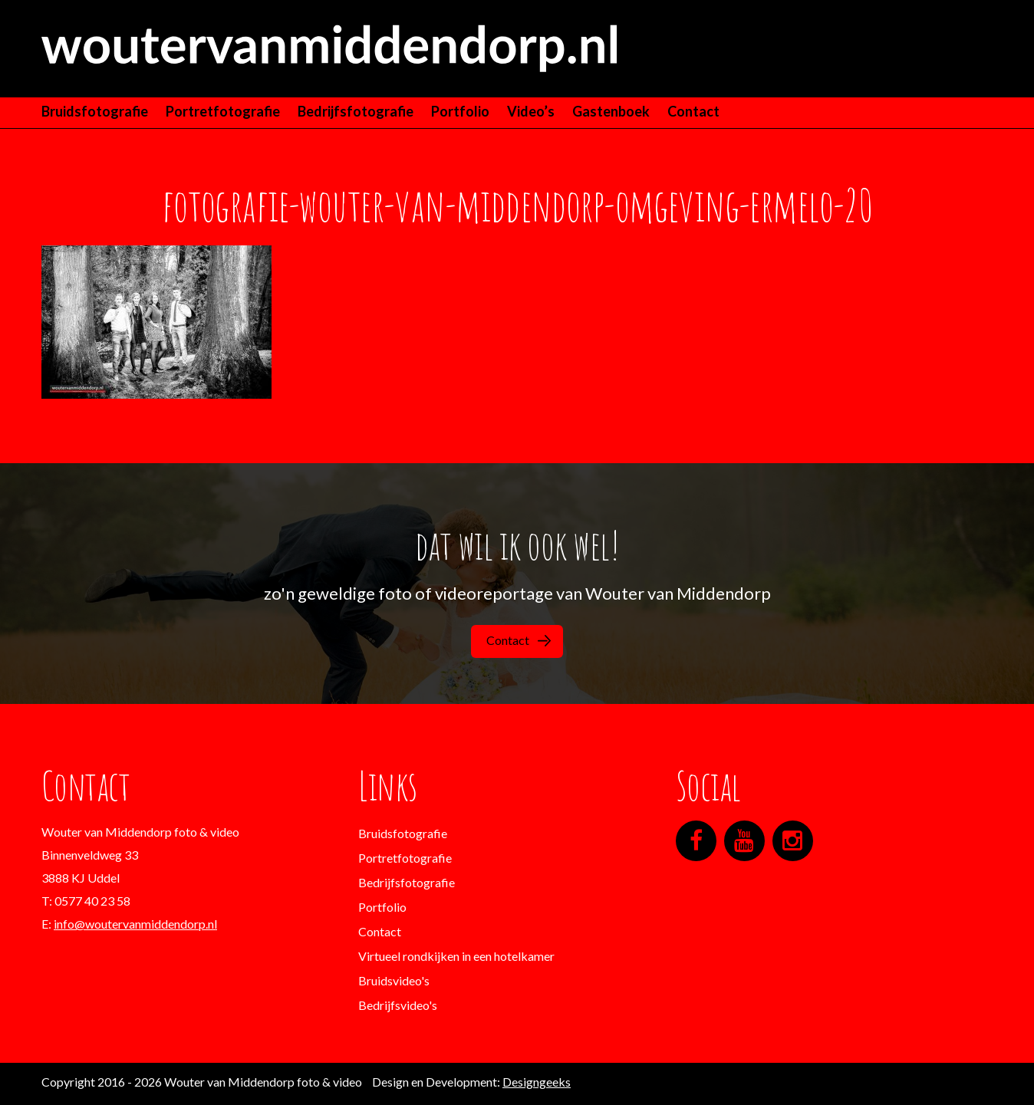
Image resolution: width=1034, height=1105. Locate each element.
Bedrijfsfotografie (355, 111)
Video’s (531, 111)
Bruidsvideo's (394, 980)
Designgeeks (536, 1081)
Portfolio (460, 111)
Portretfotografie (223, 111)
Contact (693, 111)
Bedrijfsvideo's (397, 1005)
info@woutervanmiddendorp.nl (135, 923)
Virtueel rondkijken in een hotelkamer (456, 956)
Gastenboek (611, 111)
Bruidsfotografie (94, 111)
